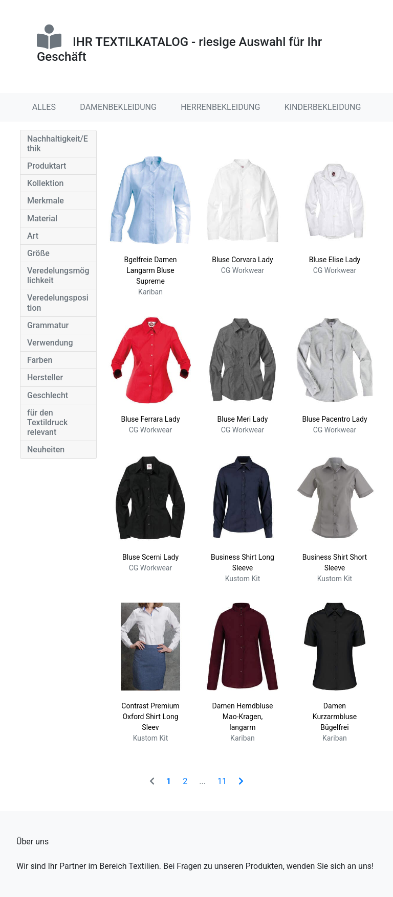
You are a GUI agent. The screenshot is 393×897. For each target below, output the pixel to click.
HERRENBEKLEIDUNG (220, 107)
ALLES (44, 107)
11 (222, 781)
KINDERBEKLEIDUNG (323, 107)
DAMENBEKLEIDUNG (118, 107)
